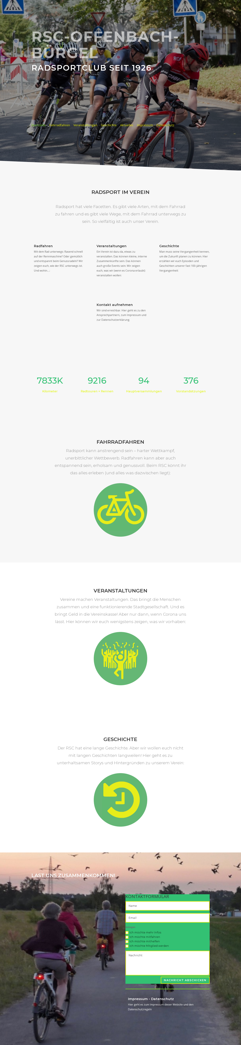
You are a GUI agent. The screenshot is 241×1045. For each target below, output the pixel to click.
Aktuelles (126, 125)
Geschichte (109, 125)
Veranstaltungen (85, 125)
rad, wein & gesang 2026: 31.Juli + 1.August (73, 111)
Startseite (38, 125)
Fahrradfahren (59, 125)
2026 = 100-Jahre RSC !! (73, 93)
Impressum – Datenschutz (155, 125)
